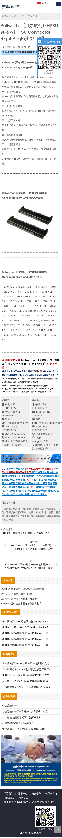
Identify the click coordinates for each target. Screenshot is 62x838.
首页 (21, 16)
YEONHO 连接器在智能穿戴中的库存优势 (23, 589)
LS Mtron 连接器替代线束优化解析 (19, 598)
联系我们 (8, 793)
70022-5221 (43, 533)
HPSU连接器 (28, 533)
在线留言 (10, 797)
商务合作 (36, 793)
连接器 (16, 533)
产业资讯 (32, 16)
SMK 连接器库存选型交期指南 (17, 594)
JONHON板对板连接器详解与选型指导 (21, 603)
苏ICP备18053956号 (30, 832)
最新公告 (23, 797)
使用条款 (23, 793)
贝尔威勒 (6, 533)
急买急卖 (50, 793)
